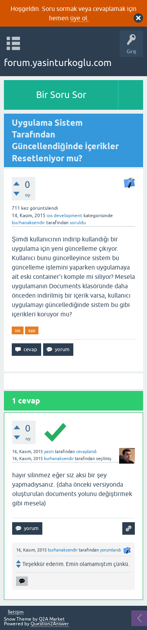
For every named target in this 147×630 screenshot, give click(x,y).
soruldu (78, 222)
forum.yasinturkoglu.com (58, 62)
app (31, 330)
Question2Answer (50, 623)
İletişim (16, 612)
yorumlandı (110, 550)
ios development (64, 215)
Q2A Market (52, 619)
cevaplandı (86, 451)
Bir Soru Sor (61, 94)
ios (17, 330)
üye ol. (79, 17)
